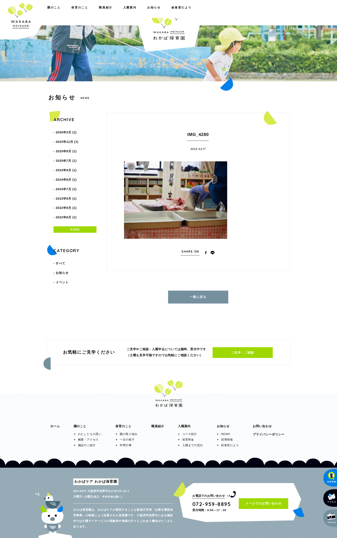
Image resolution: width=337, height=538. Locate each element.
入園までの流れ (192, 443)
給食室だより (273, 12)
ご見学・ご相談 (242, 350)
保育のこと (87, 12)
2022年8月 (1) (66, 197)
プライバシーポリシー (269, 432)
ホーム (55, 424)
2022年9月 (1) (66, 189)
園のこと (57, 12)
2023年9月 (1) (66, 182)
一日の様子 (127, 437)
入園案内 (214, 12)
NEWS (225, 431)
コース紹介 (189, 431)
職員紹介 (117, 12)
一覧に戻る (198, 296)
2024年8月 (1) (66, 168)
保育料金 (188, 437)
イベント (62, 255)
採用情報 (227, 437)
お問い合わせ (262, 424)
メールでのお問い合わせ (263, 501)
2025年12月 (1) (67, 138)
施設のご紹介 (87, 443)
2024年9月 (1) (66, 160)
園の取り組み (129, 431)
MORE (75, 208)
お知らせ (242, 12)
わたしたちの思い (90, 431)
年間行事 (126, 443)
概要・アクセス (88, 437)
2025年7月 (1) (66, 153)
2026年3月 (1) (66, 131)
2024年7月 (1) (66, 175)
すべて (60, 241)
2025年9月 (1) (66, 146)
